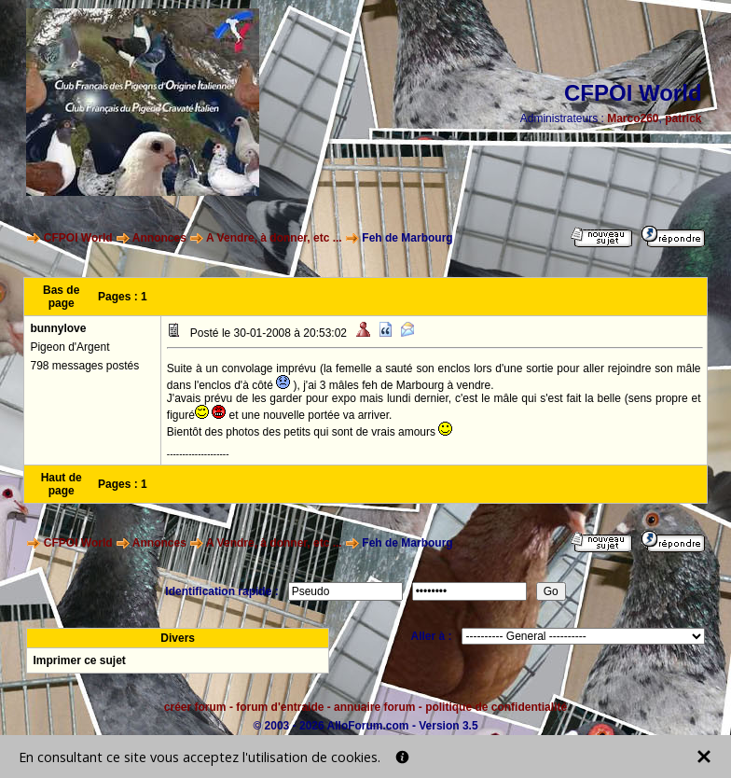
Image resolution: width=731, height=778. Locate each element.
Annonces (159, 237)
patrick (683, 118)
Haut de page (61, 484)
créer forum (195, 707)
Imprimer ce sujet (79, 660)
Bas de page (61, 297)
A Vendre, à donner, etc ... (274, 237)
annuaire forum (374, 707)
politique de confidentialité (496, 707)
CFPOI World (78, 237)
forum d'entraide (280, 707)
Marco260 (632, 118)
